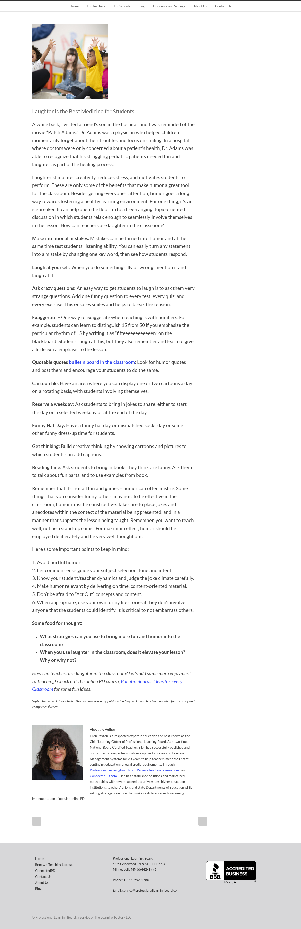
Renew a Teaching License (54, 865)
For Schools (122, 6)
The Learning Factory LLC (112, 917)
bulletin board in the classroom (102, 362)
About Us (200, 6)
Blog (141, 6)
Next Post (202, 821)
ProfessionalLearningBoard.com (112, 770)
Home (74, 6)
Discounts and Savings (169, 6)
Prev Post (36, 821)
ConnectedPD (45, 871)
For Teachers (96, 6)
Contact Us (223, 6)
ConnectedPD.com (103, 776)
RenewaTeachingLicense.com (158, 770)
